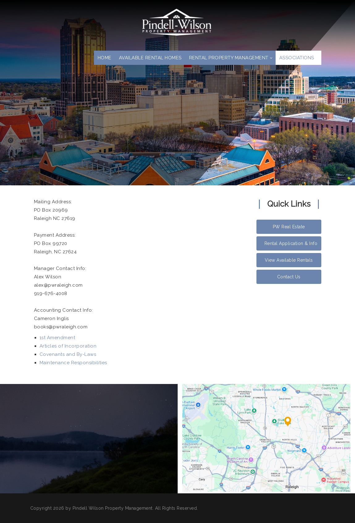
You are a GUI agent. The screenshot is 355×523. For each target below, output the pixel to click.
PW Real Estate (289, 226)
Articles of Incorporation (68, 346)
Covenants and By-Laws (68, 354)
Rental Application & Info (291, 243)
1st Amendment (57, 337)
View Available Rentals (289, 260)
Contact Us (289, 276)
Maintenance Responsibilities (73, 362)
